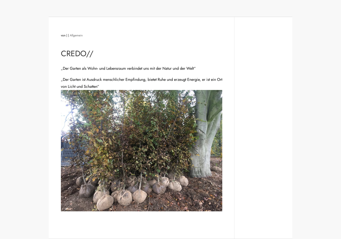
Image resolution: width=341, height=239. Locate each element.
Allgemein (76, 35)
